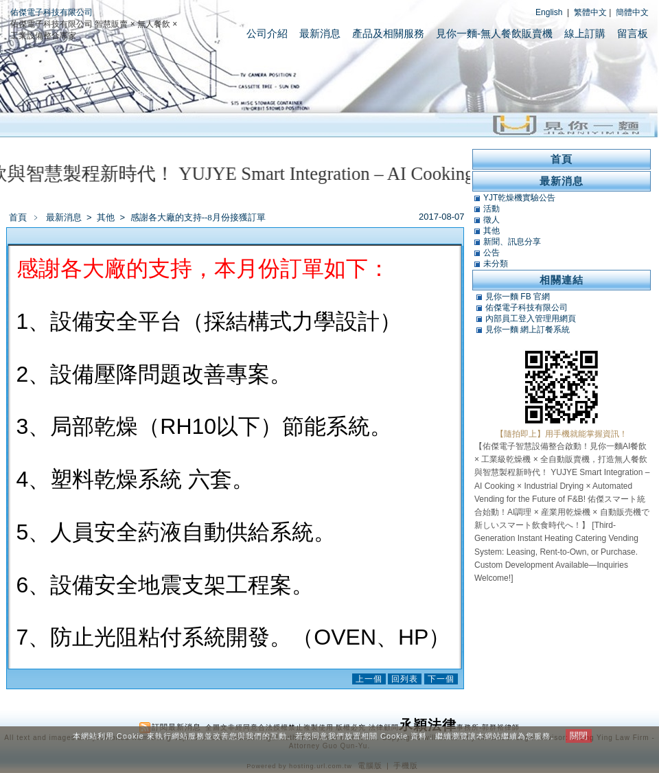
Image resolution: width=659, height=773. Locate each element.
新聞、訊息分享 (512, 241)
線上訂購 (584, 33)
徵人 (491, 219)
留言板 (632, 33)
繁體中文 (590, 12)
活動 (491, 209)
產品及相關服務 (388, 33)
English (548, 12)
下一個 (441, 679)
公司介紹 (267, 33)
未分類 (495, 263)
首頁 (18, 217)
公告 (491, 252)
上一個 (369, 679)
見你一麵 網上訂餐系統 (527, 329)
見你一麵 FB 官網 (517, 296)
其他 (107, 217)
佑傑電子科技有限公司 (51, 12)
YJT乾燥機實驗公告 (519, 198)
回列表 (404, 679)
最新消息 (319, 33)
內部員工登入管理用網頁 (530, 318)
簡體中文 (632, 12)
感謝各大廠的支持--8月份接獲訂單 (198, 217)
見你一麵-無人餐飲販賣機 (494, 33)
